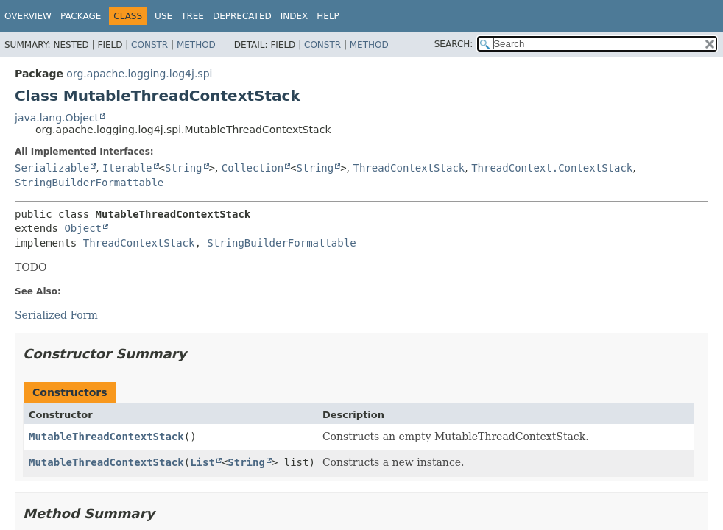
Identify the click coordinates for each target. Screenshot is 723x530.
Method (196, 45)
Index (294, 16)
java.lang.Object (57, 118)
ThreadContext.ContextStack (551, 168)
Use (163, 16)
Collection (252, 168)
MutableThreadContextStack (106, 436)
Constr (149, 45)
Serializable (52, 168)
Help (328, 16)
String (183, 168)
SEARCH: (453, 44)
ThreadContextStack (409, 168)
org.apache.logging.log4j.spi (139, 74)
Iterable (127, 168)
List (202, 462)
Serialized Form (56, 315)
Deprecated (242, 16)
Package (80, 16)
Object (83, 228)
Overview (28, 16)
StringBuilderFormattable (89, 182)
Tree (192, 16)
